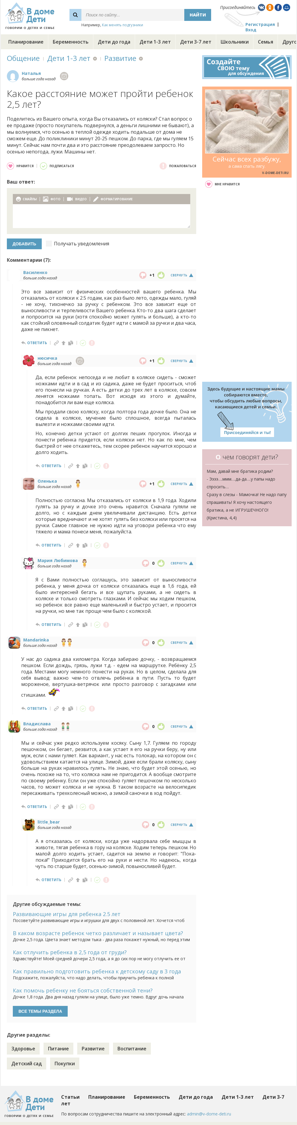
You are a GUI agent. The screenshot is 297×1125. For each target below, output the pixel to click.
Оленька (47, 481)
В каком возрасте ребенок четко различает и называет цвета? (98, 933)
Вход (250, 30)
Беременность (71, 42)
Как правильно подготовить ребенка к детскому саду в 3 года (97, 971)
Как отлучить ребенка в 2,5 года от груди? (70, 952)
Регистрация (260, 24)
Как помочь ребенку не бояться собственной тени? (83, 990)
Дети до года (114, 42)
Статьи (70, 1097)
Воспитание (131, 1048)
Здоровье (23, 1048)
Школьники (235, 42)
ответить (37, 342)
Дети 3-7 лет (195, 42)
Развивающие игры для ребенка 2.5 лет (66, 914)
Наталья (31, 73)
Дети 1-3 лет (155, 42)
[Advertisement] (247, 284)
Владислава (37, 724)
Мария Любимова (58, 560)
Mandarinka (36, 640)
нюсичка (47, 358)
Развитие (120, 58)
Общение (23, 58)
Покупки (65, 1063)
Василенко (35, 272)
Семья (265, 42)
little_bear (49, 822)
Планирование (26, 42)
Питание (58, 1048)
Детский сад (26, 1063)
